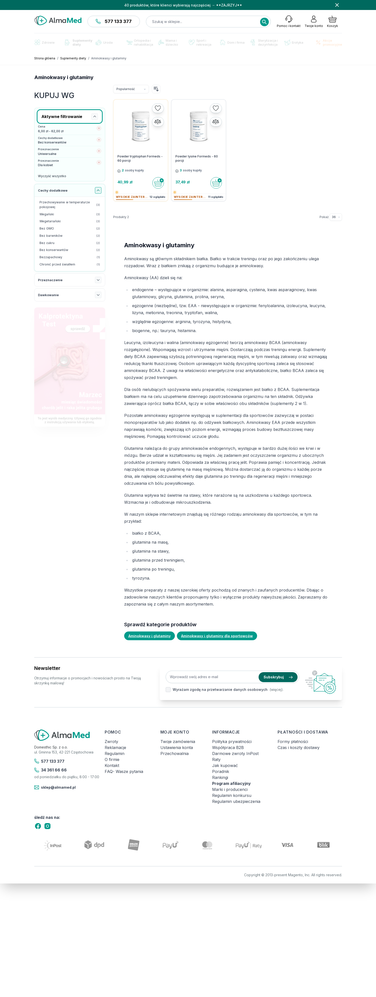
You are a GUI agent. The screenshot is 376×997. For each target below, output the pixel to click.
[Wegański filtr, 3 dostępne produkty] (69, 214)
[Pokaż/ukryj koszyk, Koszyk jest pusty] (332, 21)
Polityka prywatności (232, 741)
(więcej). (277, 689)
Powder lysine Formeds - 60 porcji (196, 158)
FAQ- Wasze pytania (124, 771)
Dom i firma (232, 42)
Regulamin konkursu (231, 795)
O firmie (112, 759)
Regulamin (114, 753)
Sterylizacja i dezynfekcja (264, 42)
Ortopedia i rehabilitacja (139, 42)
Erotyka (293, 42)
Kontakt (112, 765)
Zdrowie (44, 42)
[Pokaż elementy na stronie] (336, 217)
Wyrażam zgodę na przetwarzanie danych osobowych (220, 689)
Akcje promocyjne (328, 42)
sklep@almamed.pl (55, 787)
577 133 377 (114, 21)
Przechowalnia (174, 753)
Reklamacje (115, 747)
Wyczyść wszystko (52, 176)
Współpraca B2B (228, 747)
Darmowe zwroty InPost (235, 753)
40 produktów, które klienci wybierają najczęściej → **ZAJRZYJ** (183, 5)
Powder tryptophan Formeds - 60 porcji (140, 158)
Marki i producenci (230, 789)
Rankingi (220, 777)
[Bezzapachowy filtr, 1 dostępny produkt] (69, 257)
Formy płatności (293, 741)
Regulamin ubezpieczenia (236, 801)
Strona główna (44, 58)
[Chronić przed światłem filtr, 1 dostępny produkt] (69, 264)
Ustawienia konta (176, 747)
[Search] (264, 22)
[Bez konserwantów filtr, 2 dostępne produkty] (69, 250)
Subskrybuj (278, 677)
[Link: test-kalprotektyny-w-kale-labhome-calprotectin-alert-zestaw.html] (69, 367)
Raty (216, 759)
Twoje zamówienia (177, 741)
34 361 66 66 (50, 770)
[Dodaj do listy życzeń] (158, 108)
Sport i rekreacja (200, 42)
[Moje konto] (314, 21)
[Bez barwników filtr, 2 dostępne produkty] (69, 236)
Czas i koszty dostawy (299, 747)
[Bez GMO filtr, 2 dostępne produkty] (69, 228)
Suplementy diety (78, 42)
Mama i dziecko (168, 42)
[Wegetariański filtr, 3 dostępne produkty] (69, 221)
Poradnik (220, 771)
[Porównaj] (158, 121)
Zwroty (111, 741)
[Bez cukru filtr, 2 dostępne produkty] (69, 243)
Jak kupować (225, 765)
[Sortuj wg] (131, 89)
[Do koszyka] (158, 183)
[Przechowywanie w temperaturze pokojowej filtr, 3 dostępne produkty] (69, 205)
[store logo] (57, 20)
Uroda (104, 42)
